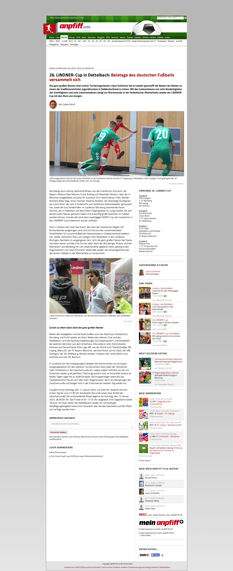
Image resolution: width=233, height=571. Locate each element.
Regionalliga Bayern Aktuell (166, 372)
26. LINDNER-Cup (160, 319)
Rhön (52, 17)
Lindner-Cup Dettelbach (162, 288)
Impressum (69, 567)
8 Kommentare (156, 427)
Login (82, 17)
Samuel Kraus (151, 477)
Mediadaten (165, 567)
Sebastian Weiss (152, 500)
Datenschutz (86, 567)
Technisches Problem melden (114, 567)
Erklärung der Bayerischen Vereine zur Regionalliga (166, 450)
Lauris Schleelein (152, 493)
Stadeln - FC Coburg (165, 413)
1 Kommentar (156, 406)
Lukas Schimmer (153, 271)
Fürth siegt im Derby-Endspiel (165, 322)
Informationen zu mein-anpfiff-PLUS (156, 529)
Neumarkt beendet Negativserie (168, 361)
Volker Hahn (150, 508)
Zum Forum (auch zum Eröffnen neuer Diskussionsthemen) (77, 456)
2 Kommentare (156, 416)
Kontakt (96, 567)
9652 (143, 514)
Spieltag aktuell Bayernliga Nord (168, 359)
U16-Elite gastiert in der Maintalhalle (162, 308)
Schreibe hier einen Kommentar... (91, 425)
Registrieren (74, 17)
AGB (77, 567)
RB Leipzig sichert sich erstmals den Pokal (166, 337)
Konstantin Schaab (153, 485)
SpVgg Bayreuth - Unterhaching (161, 402)
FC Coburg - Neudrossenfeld (169, 424)
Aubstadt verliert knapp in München (166, 376)
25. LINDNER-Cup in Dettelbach (166, 333)
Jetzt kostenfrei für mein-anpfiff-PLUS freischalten (157, 534)
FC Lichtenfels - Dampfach (168, 436)
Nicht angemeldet (61, 17)
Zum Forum (145, 460)
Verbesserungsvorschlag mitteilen (144, 567)
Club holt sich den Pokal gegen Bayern (165, 292)
